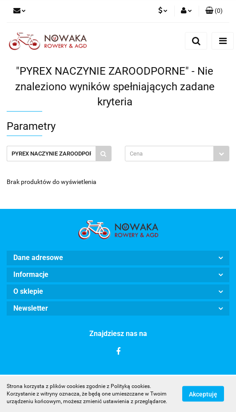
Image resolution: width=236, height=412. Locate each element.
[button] (214, 11)
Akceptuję (203, 394)
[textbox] (169, 153)
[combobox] (177, 153)
